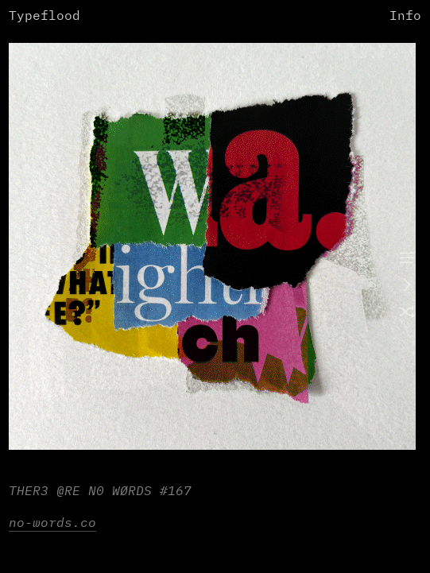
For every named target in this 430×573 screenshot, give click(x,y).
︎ (406, 259)
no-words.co (52, 523)
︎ (406, 313)
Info (405, 16)
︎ (406, 286)
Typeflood (44, 16)
